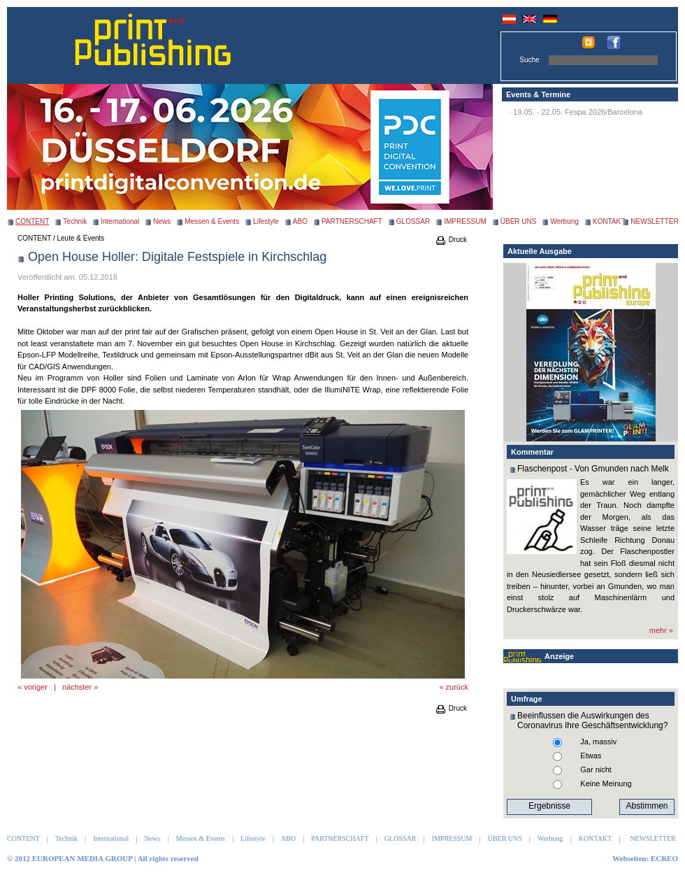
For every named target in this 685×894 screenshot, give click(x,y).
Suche (529, 60)
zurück (457, 687)
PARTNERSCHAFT (352, 221)
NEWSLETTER (654, 221)
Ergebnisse (549, 806)
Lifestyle (266, 221)
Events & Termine (538, 94)
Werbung (564, 221)
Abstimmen (647, 806)
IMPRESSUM (465, 221)
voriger (36, 687)
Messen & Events (212, 221)
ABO (300, 221)
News (162, 221)
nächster (77, 687)
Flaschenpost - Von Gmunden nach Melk (593, 469)
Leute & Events (81, 238)
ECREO (664, 858)
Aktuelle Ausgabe (539, 251)
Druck (451, 239)
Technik (75, 221)
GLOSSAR (413, 221)
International (120, 221)
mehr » (661, 630)
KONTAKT (609, 221)
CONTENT (34, 238)
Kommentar (532, 452)
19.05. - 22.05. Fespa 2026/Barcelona (577, 112)
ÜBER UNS (518, 221)
